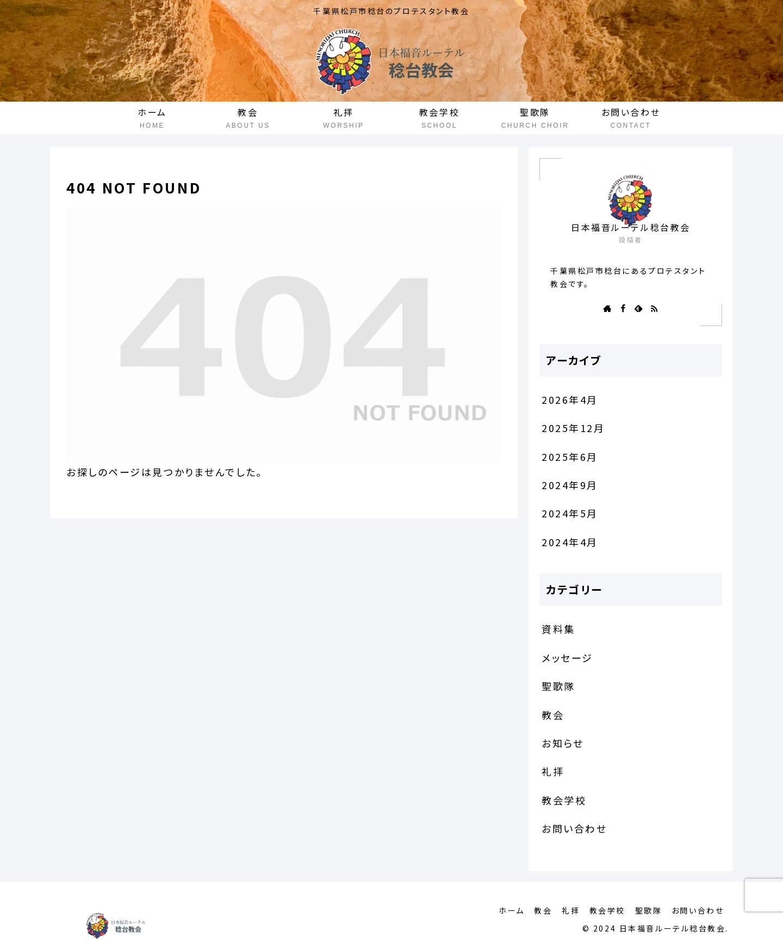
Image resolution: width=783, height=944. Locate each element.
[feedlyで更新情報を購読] (638, 308)
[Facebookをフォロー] (623, 308)
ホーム (505, 910)
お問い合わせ (697, 910)
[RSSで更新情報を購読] (654, 308)
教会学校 (604, 910)
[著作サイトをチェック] (607, 308)
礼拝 (566, 910)
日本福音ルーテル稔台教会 (631, 227)
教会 (537, 910)
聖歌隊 (646, 910)
